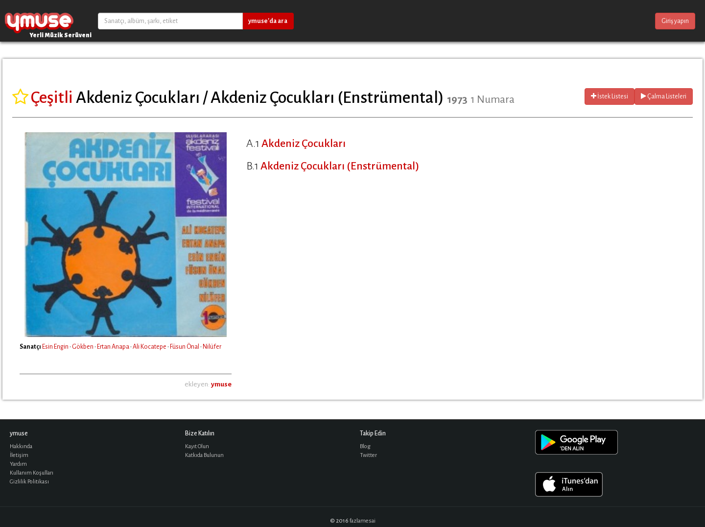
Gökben (83, 346)
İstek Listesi (609, 96)
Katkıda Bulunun (204, 455)
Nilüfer (212, 346)
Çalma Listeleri (663, 96)
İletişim (19, 455)
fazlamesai (363, 521)
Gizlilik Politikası (29, 482)
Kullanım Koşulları (31, 473)
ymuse (39, 21)
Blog (365, 446)
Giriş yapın (675, 21)
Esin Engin (55, 346)
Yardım (18, 464)
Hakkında (21, 446)
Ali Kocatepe (149, 346)
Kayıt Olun (197, 446)
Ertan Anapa (113, 346)
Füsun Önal (184, 346)
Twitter (368, 455)
